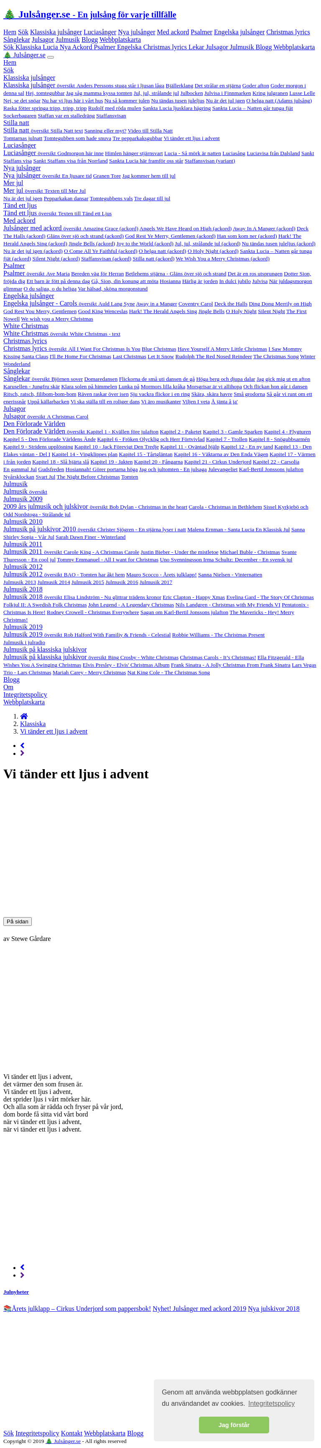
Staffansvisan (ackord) (106, 258)
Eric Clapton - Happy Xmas (194, 597)
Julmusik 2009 (23, 498)
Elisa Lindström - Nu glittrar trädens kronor (112, 597)
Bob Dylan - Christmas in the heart (149, 507)
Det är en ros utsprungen (255, 273)
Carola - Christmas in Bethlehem (225, 507)
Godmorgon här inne (80, 153)
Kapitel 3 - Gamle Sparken (232, 431)
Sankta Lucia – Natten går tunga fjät (252, 108)
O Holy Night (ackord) (213, 251)
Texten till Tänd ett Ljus (85, 213)
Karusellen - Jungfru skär (31, 386)
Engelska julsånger (239, 32)
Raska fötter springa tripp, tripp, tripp (45, 108)
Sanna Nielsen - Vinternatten (230, 574)
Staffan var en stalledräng (66, 115)
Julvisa (260, 281)
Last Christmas (129, 356)
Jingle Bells (212, 311)
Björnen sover (67, 379)
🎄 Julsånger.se (89, 14)
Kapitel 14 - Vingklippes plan (84, 454)
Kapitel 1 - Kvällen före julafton (122, 431)
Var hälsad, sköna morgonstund (113, 289)
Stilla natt (16, 122)
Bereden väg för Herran (97, 273)
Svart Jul (45, 477)
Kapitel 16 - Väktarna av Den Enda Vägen (221, 454)
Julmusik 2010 (23, 521)
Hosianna (170, 281)
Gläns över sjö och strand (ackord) (85, 236)
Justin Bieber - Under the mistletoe (180, 552)
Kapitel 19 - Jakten (111, 462)
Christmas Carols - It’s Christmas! (218, 657)
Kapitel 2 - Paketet (181, 431)
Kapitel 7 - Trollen (226, 439)
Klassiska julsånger (56, 32)
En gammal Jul (20, 469)
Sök (23, 32)
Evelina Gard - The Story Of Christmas (269, 597)
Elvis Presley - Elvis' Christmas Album (126, 665)
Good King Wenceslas (103, 311)
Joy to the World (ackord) (145, 243)
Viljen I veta (196, 401)
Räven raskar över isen (103, 394)
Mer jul (13, 182)
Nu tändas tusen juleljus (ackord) (279, 243)
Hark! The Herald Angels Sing (163, 311)
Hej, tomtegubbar (44, 93)
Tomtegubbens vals (111, 198)
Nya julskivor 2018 (274, 1308)
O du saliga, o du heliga (50, 289)
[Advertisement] (160, 849)
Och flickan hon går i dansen (275, 386)
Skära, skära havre (211, 394)
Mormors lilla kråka (163, 386)
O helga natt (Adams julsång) (279, 100)
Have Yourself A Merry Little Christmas (222, 349)
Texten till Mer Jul (65, 191)
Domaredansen (100, 379)
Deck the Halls (230, 304)
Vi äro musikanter (161, 401)
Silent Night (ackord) (56, 258)
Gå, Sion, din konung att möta (125, 281)
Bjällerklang (180, 85)
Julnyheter (16, 1292)
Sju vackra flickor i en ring (160, 394)
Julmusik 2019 (23, 626)
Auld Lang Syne (116, 304)
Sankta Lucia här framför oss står (146, 161)
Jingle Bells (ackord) (92, 243)
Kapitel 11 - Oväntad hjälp (189, 447)
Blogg (90, 39)
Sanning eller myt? (105, 130)
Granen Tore (107, 176)
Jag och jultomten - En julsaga (173, 469)
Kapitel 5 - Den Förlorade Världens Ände (49, 439)
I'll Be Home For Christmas (81, 356)
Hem (9, 32)
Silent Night (271, 311)
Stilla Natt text (67, 130)
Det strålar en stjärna (218, 85)
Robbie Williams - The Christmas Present (218, 635)
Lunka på (128, 386)
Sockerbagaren (19, 115)
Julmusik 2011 (22, 544)
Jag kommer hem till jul (149, 176)
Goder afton (255, 85)
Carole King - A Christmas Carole (101, 552)
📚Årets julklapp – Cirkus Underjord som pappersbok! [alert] (77, 1308)
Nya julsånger (136, 32)
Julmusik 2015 (87, 582)
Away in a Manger (156, 304)
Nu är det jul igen (225, 100)
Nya (66, 47)
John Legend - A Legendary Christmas (131, 605)
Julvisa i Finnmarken (227, 93)
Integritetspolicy (25, 694)
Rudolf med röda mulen (114, 108)
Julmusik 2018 (23, 589)
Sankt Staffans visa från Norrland (70, 161)
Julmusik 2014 (53, 582)
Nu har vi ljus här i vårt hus (72, 100)
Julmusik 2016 (121, 582)
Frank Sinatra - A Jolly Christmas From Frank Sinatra (230, 665)
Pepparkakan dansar (66, 198)
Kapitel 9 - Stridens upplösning (38, 447)
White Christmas (25, 325)
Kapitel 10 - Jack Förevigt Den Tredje (116, 447)
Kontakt (72, 1433)
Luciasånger (100, 32)
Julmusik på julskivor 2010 (50, 529)
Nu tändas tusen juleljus (178, 100)
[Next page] (22, 753)
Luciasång (233, 153)
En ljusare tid (77, 176)
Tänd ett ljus (20, 205)
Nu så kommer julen (127, 100)
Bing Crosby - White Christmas (143, 657)
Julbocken (192, 93)
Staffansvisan (111, 115)
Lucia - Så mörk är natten (192, 153)
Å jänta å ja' (224, 401)
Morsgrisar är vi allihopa (214, 386)
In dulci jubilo (235, 281)
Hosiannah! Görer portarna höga (102, 469)
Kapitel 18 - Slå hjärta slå (60, 462)
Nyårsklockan (18, 477)
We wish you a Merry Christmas (57, 319)
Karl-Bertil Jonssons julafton (271, 469)
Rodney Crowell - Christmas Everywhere (93, 612)
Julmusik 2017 (156, 582)
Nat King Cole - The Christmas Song (168, 672)
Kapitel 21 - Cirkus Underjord (218, 462)
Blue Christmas (159, 349)
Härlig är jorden (200, 281)
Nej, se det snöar (22, 100)
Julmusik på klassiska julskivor (45, 649)
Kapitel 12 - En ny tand (247, 447)
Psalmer (201, 32)
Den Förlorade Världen (34, 423)
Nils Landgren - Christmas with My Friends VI (228, 605)
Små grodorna (249, 394)
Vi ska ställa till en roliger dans (105, 401)
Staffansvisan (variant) (210, 161)
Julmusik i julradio (24, 642)
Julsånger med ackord (43, 228)
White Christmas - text (95, 334)
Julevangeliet (222, 469)
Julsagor (43, 39)
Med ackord (173, 32)
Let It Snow (161, 356)
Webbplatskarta (120, 39)
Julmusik (68, 39)
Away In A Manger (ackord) (264, 228)
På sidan (17, 921)
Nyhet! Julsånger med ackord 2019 (199, 1308)
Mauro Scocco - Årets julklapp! (161, 574)
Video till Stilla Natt (150, 130)
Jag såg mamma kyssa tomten (99, 93)
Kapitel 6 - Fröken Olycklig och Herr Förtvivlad (150, 439)
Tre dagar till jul (152, 198)
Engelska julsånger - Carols (50, 303)
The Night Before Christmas (88, 477)
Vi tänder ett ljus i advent (191, 138)
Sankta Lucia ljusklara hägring (177, 108)
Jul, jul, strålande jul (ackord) (207, 243)
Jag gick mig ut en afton (283, 379)
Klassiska (29, 47)
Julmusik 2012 (23, 566)
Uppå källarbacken (48, 401)
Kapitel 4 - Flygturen (287, 431)
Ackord (83, 47)
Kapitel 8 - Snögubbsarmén (279, 439)
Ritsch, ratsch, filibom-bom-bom (39, 394)
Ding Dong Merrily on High (280, 304)
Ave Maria (58, 273)
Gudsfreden (51, 469)
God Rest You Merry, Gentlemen (39, 311)
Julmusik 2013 (19, 582)
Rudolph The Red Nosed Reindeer (214, 356)
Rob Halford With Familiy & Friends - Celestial (117, 635)
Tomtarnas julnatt (22, 138)
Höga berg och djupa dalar (225, 379)
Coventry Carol (195, 304)
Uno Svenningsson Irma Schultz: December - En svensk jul (226, 559)
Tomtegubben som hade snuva (78, 138)
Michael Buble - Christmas (250, 552)
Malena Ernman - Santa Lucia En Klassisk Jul (238, 529)
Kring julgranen (270, 93)
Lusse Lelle (302, 93)
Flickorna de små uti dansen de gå (157, 379)
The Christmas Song (276, 356)
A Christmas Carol (67, 416)
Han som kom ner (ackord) (247, 236)
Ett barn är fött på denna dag (58, 281)
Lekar (197, 47)
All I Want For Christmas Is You (104, 349)
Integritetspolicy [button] (271, 1403)
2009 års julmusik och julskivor (56, 506)
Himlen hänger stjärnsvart (134, 153)
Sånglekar (16, 39)
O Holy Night (241, 311)
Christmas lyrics (288, 32)
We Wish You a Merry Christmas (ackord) (223, 258)
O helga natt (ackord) (162, 251)
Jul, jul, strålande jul (156, 93)
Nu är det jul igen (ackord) (33, 251)
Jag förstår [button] (234, 1425)
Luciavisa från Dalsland (273, 153)
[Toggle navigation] (50, 57)
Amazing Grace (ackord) (110, 228)
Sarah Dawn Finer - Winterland (90, 537)
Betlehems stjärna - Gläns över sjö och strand (176, 273)
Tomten (129, 477)
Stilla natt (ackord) (154, 258)
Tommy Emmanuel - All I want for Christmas (107, 559)
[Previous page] (22, 745)
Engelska (130, 47)
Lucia (51, 47)
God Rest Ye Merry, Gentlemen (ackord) (170, 236)
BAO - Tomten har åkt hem (94, 574)
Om (8, 687)
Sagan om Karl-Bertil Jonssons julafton (184, 612)
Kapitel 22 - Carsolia (276, 462)
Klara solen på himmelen (89, 386)
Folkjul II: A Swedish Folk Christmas (45, 605)
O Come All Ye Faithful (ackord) (100, 251)
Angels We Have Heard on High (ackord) (186, 228)
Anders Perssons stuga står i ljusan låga (120, 85)
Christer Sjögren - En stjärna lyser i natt (141, 529)
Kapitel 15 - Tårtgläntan (146, 454)
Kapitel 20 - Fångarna (158, 462)
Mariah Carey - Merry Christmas (89, 672)
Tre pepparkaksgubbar (137, 138)
